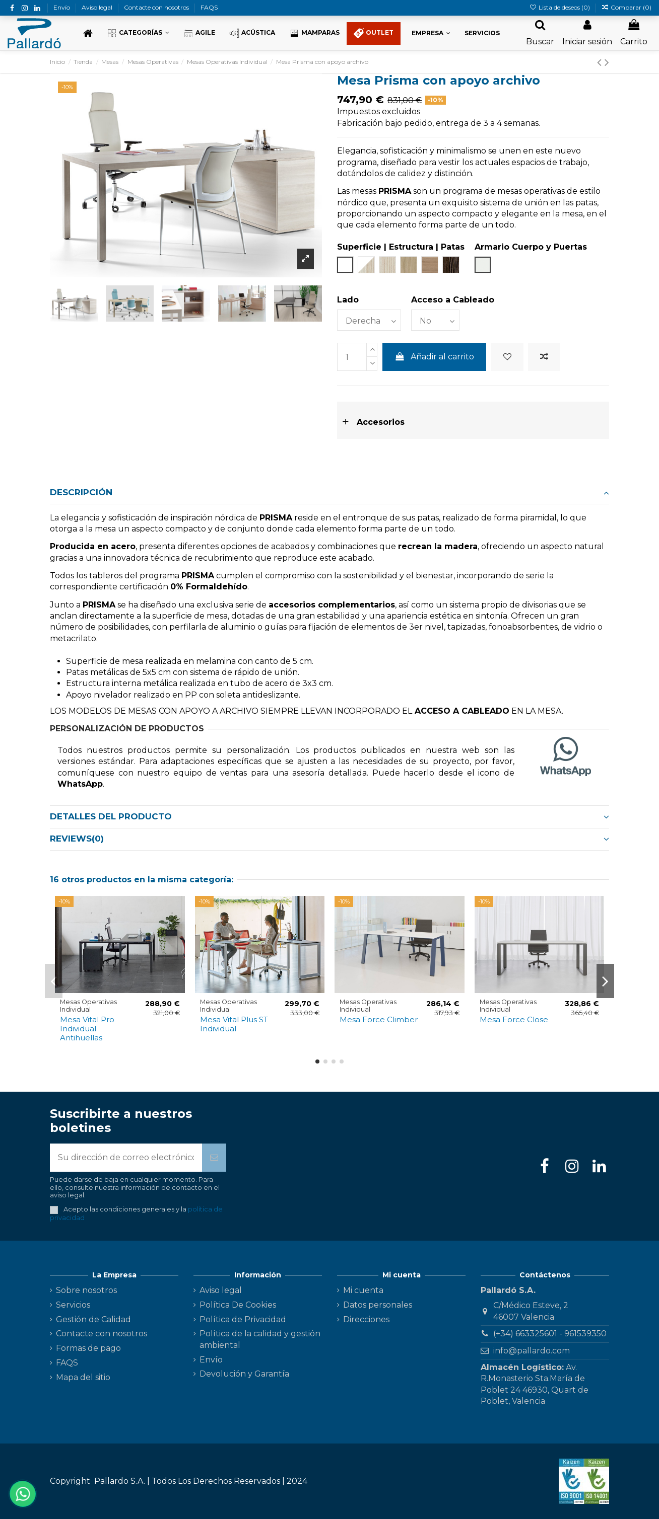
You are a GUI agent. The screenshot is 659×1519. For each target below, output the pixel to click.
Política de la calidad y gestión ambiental (260, 1339)
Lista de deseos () (560, 7)
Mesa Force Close (514, 1019)
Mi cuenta (363, 1290)
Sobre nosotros (86, 1290)
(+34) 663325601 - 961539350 (550, 1333)
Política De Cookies (238, 1305)
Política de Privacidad (243, 1319)
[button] (138, 33)
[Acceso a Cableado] (435, 320)
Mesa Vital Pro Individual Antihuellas (87, 1028)
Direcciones (366, 1319)
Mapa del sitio (83, 1377)
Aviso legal (98, 7)
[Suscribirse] (214, 1158)
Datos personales (377, 1305)
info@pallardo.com (531, 1350)
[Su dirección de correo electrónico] (126, 1158)
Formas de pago (88, 1348)
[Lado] (369, 320)
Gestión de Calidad (93, 1319)
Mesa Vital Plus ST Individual (234, 1024)
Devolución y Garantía (244, 1374)
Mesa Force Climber (379, 1019)
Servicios (73, 1305)
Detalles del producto (329, 816)
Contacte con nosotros (157, 7)
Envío (62, 7)
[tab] (329, 493)
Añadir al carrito (434, 356)
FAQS (209, 7)
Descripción (329, 492)
